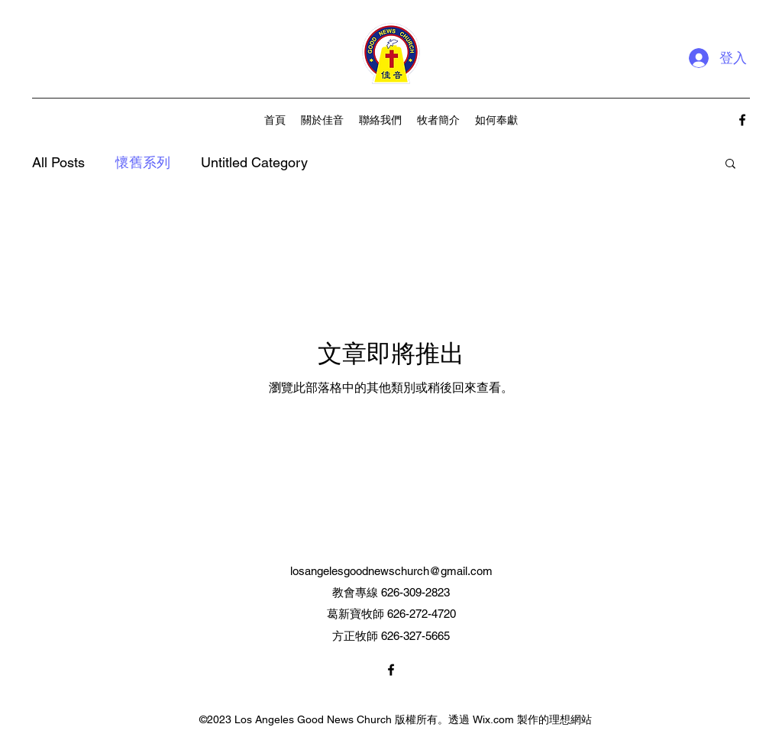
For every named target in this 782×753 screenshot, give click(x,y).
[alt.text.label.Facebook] (742, 120)
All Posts (58, 162)
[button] (730, 165)
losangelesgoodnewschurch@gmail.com (391, 570)
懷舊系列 (142, 162)
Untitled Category (254, 162)
